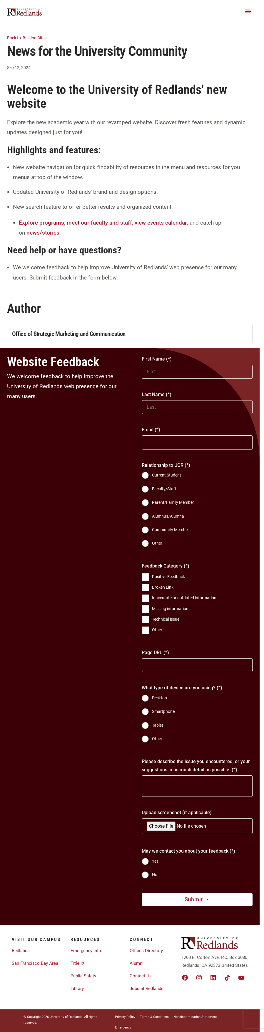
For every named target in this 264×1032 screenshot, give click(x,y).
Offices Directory (146, 950)
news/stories (42, 232)
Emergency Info (86, 950)
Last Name (153, 394)
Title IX (77, 963)
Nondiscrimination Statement (195, 1017)
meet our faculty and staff (99, 222)
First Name (153, 359)
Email (147, 429)
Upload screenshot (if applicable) (177, 812)
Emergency (123, 1027)
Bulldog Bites (30, 37)
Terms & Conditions (154, 1017)
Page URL (152, 652)
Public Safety (83, 976)
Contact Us (141, 976)
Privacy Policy (125, 1017)
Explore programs (41, 222)
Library (77, 988)
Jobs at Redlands (146, 988)
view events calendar (161, 222)
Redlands (21, 950)
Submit (197, 899)
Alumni (136, 963)
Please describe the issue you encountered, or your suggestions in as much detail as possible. (196, 766)
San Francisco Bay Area (35, 963)
